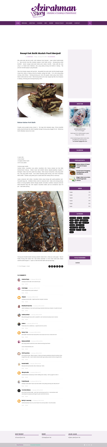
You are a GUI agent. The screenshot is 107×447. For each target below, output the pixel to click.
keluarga (72, 225)
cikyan (24, 297)
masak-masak (73, 227)
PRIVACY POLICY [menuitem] (59, 23)
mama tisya (25, 279)
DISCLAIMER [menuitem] (69, 23)
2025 (80, 195)
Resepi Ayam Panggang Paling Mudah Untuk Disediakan (83, 172)
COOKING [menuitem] (39, 23)
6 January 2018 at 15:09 (35, 363)
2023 (80, 200)
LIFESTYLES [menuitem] (32, 23)
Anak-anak (72, 218)
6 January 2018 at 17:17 (35, 372)
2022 (80, 203)
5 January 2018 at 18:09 (36, 314)
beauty (76, 220)
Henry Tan (25, 332)
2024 (80, 198)
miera (23, 323)
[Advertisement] (53, 39)
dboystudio (25, 372)
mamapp (25, 288)
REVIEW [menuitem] (51, 23)
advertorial (86, 218)
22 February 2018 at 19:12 (38, 400)
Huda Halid (25, 363)
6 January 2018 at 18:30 (37, 390)
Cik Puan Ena (26, 353)
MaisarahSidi (26, 341)
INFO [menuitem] (46, 23)
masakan (81, 227)
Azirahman (30, 56)
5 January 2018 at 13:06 (34, 288)
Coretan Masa (26, 390)
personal (79, 229)
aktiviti (71, 220)
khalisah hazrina (27, 306)
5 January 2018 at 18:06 (38, 305)
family (71, 222)
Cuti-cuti (79, 218)
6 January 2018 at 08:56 (34, 332)
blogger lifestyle (84, 220)
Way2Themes (20, 445)
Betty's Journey (26, 400)
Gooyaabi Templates (35, 445)
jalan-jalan (85, 222)
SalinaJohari (26, 314)
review (71, 232)
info (80, 222)
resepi (28, 266)
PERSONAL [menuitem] (24, 23)
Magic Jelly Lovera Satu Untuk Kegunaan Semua (83, 178)
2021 (80, 206)
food (76, 222)
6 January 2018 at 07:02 (32, 323)
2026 (80, 192)
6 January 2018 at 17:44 (35, 381)
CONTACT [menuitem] (77, 23)
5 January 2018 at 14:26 (32, 297)
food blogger (22, 266)
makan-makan (80, 225)
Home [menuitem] (17, 23)
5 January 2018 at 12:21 (35, 279)
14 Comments (51, 56)
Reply (23, 284)
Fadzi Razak (25, 381)
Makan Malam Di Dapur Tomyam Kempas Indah (83, 165)
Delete (26, 284)
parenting (72, 229)
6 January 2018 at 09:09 (36, 341)
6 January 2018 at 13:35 (36, 353)
